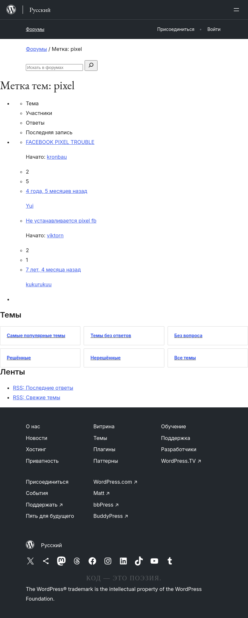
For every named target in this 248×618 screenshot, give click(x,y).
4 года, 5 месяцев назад (56, 191)
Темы (100, 438)
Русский (51, 545)
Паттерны (105, 461)
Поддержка (175, 438)
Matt (101, 493)
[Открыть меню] (237, 9)
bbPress (106, 504)
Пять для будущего (50, 516)
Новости (36, 438)
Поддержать (44, 504)
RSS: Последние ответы (43, 388)
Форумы (35, 29)
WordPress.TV (181, 461)
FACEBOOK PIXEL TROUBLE (60, 142)
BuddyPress (110, 516)
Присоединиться (47, 482)
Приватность (42, 461)
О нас (33, 426)
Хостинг (36, 449)
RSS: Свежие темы (36, 397)
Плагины (104, 449)
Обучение (173, 426)
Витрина (103, 426)
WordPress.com (115, 482)
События (37, 493)
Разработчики (178, 449)
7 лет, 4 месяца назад (53, 269)
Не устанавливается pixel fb (61, 220)
